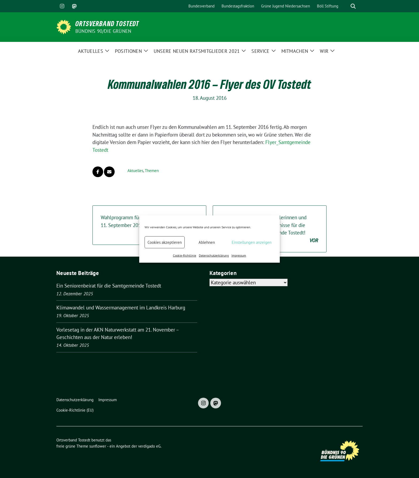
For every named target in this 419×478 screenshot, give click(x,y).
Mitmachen (294, 51)
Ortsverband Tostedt (107, 23)
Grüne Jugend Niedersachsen (285, 6)
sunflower (97, 446)
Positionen (128, 51)
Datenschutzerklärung (214, 255)
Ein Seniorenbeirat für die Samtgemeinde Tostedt (108, 285)
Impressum (238, 255)
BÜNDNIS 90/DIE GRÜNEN (103, 31)
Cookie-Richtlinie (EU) (75, 410)
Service (260, 51)
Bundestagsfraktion (238, 6)
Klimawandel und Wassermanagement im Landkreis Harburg (120, 307)
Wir (324, 51)
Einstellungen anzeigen (251, 242)
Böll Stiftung (327, 6)
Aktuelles (90, 51)
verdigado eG (149, 446)
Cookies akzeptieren (165, 242)
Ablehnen (207, 242)
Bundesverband (201, 6)
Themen (152, 170)
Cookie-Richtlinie (184, 255)
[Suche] (345, 6)
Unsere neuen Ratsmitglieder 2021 (197, 51)
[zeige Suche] (353, 6)
